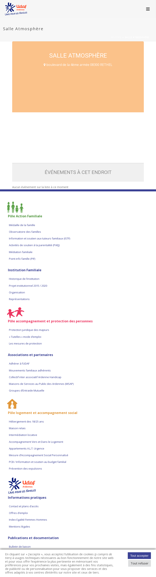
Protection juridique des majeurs (29, 330)
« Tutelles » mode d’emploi (25, 337)
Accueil (116, 37)
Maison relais (17, 428)
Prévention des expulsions (25, 468)
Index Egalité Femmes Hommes (28, 519)
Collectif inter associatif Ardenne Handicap (35, 377)
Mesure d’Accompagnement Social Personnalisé (38, 455)
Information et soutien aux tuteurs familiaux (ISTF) (39, 238)
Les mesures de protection (25, 343)
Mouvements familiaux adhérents (30, 370)
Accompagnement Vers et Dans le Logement (36, 442)
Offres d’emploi (18, 513)
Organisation (17, 292)
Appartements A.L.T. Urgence (27, 448)
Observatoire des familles (25, 232)
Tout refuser (139, 563)
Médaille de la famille (22, 225)
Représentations (19, 299)
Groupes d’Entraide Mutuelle (26, 390)
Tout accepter (139, 555)
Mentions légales (19, 526)
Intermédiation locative (23, 435)
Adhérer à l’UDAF (19, 363)
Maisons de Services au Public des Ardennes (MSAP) (41, 384)
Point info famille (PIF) (22, 259)
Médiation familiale (20, 252)
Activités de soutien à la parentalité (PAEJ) (34, 245)
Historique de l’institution (24, 279)
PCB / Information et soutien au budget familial (37, 462)
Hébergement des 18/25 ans (26, 421)
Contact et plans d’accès (24, 506)
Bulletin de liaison (20, 546)
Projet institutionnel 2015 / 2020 (28, 285)
